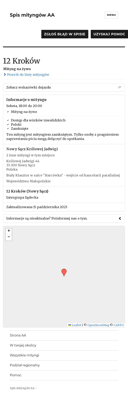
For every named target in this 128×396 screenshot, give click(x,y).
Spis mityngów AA (32, 15)
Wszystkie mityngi (24, 355)
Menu (111, 14)
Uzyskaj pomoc (109, 34)
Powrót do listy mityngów (26, 74)
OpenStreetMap (98, 325)
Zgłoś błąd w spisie (64, 34)
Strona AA (18, 335)
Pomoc (15, 375)
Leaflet (74, 325)
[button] (62, 270)
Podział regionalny (25, 365)
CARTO (118, 325)
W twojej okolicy (23, 345)
